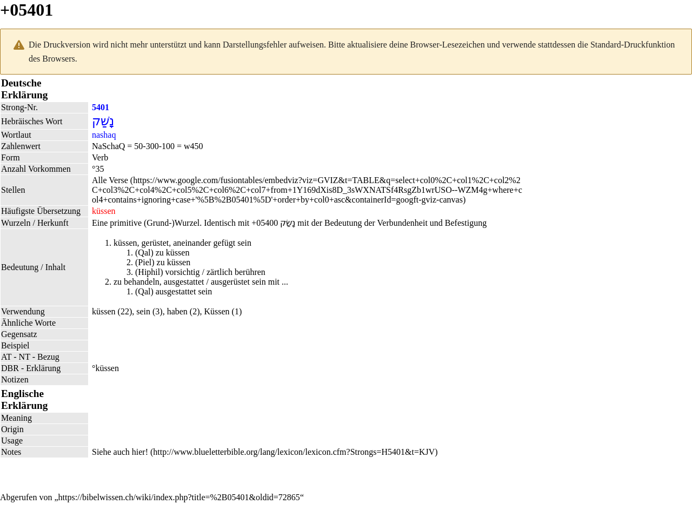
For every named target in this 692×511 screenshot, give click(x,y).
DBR (10, 368)
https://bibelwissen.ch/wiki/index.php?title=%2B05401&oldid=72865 (179, 497)
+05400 (264, 222)
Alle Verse (110, 180)
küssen (104, 311)
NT (24, 356)
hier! (140, 451)
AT (6, 356)
